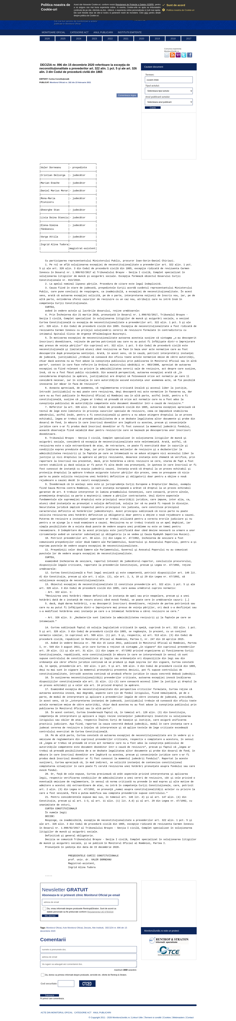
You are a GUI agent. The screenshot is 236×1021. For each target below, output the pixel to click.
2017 (188, 38)
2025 (62, 38)
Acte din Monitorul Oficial (57, 1012)
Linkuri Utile (137, 1017)
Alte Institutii (97, 927)
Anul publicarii (103, 32)
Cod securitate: (49, 983)
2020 (141, 38)
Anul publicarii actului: (157, 97)
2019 (157, 38)
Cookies (167, 1017)
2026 (47, 38)
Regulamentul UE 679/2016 (100, 912)
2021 (125, 38)
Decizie (87, 927)
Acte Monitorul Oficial (73, 927)
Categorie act (79, 32)
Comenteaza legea (127, 95)
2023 (94, 38)
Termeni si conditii (153, 1017)
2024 (78, 38)
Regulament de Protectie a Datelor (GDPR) (135, 4)
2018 (173, 38)
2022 (110, 38)
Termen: (149, 74)
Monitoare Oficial (53, 32)
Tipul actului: (152, 85)
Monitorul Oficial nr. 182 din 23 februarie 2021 (70, 82)
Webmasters (179, 1017)
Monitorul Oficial (53, 927)
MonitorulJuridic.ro (121, 1017)
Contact (190, 1017)
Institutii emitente (130, 32)
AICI (146, 13)
